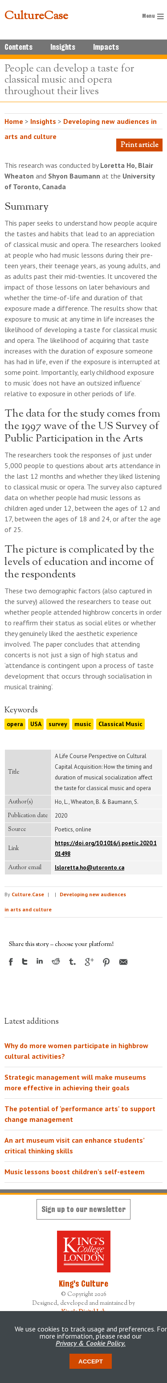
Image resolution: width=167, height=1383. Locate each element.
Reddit (56, 961)
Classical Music (120, 724)
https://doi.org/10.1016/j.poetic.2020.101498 (106, 848)
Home (13, 121)
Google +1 (89, 962)
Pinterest (106, 962)
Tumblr (72, 961)
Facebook (11, 962)
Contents (18, 47)
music (82, 724)
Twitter (25, 961)
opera (15, 724)
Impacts (106, 47)
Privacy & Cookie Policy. (91, 1343)
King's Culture (83, 1283)
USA (35, 724)
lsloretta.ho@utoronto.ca (89, 867)
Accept (90, 1361)
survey (58, 724)
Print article (139, 145)
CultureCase (36, 16)
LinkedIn (40, 961)
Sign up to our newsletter (83, 1209)
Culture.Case (28, 894)
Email (123, 962)
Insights (62, 47)
